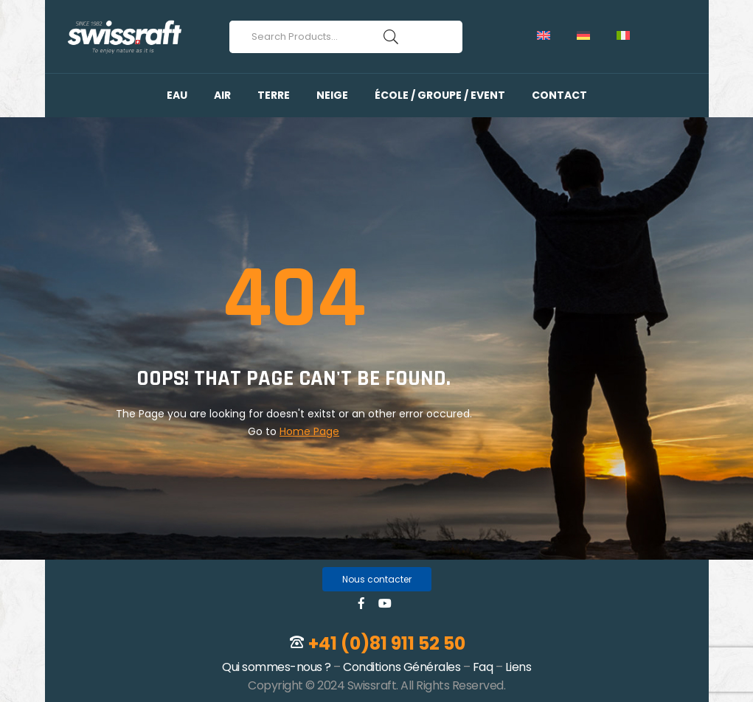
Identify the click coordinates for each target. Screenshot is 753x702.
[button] (376, 579)
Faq (483, 666)
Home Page (309, 431)
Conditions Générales (401, 666)
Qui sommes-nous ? (276, 666)
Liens (518, 666)
